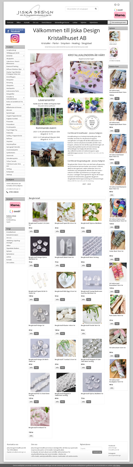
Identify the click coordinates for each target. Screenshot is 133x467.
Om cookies (10, 262)
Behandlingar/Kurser (62, 22)
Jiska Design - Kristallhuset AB (114, 449)
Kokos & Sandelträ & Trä (14, 102)
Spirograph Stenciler (13, 147)
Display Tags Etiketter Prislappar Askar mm (13, 73)
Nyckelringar (10, 113)
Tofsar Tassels (11, 161)
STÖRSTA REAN (114, 61)
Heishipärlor (15, 88)
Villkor (19, 22)
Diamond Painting (12, 66)
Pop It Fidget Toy (11, 130)
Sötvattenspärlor (12, 158)
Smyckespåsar (11, 144)
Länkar (75, 22)
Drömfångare (10, 77)
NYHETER (15, 56)
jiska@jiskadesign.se (13, 189)
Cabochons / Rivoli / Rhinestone (13, 62)
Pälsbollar (9, 133)
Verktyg (8, 169)
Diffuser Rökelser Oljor (15, 69)
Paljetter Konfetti (12, 119)
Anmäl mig (97, 452)
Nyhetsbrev (94, 22)
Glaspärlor (15, 85)
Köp (117, 98)
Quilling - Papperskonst (14, 136)
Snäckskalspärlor (12, 150)
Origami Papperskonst (13, 116)
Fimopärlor (10, 80)
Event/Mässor (47, 22)
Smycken (9, 141)
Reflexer (9, 138)
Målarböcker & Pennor (13, 107)
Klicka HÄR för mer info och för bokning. (81, 181)
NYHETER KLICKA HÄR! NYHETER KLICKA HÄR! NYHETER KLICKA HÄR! (66, 47)
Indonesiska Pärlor (12, 91)
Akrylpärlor (10, 59)
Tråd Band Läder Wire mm (15, 165)
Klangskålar (10, 94)
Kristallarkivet (11, 232)
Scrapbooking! (11, 50)
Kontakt (27, 22)
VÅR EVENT (113, 44)
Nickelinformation (12, 235)
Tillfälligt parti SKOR (12, 53)
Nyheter (83, 22)
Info (111, 98)
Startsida (10, 22)
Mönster (9, 110)
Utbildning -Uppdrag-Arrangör (13, 242)
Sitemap (9, 175)
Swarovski (15, 155)
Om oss (35, 22)
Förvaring (9, 83)
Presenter (9, 121)
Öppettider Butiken (12, 248)
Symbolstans (10, 153)
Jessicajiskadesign (115, 455)
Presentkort (10, 124)
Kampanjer (10, 172)
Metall (15, 104)
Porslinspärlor (11, 127)
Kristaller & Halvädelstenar (15, 98)
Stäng (118, 465)
